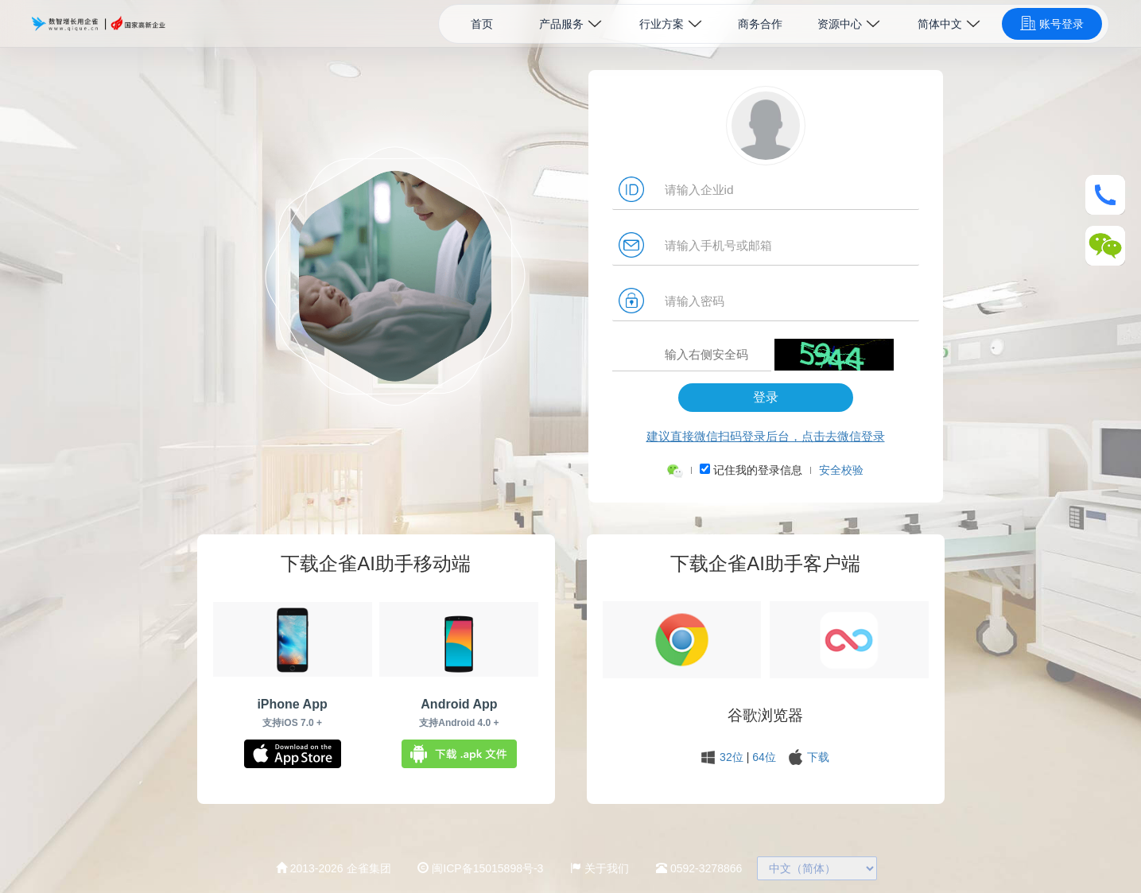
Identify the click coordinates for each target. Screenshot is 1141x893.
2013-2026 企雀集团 (333, 868)
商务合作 (760, 23)
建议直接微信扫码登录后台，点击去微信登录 (765, 436)
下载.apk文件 (459, 754)
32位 (731, 757)
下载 (818, 757)
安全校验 (841, 470)
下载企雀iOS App (292, 754)
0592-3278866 (699, 868)
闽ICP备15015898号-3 (480, 868)
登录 (765, 397)
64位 (764, 757)
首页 (482, 23)
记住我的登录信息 (765, 470)
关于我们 (599, 868)
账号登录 (1052, 23)
